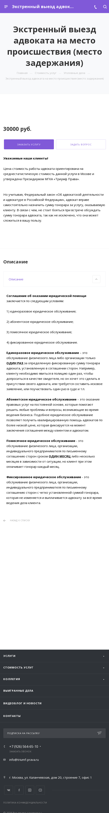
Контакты (12, 716)
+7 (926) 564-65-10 (23, 746)
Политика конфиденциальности (25, 802)
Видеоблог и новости (22, 703)
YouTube (40, 790)
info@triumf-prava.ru (24, 760)
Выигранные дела (18, 690)
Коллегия (11, 679)
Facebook (19, 790)
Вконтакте (8, 790)
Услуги (9, 656)
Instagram (29, 790)
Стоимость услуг (18, 667)
